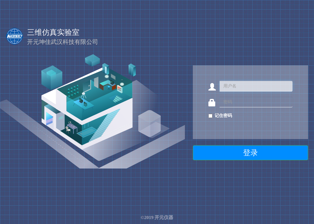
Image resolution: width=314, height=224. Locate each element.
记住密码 (223, 115)
